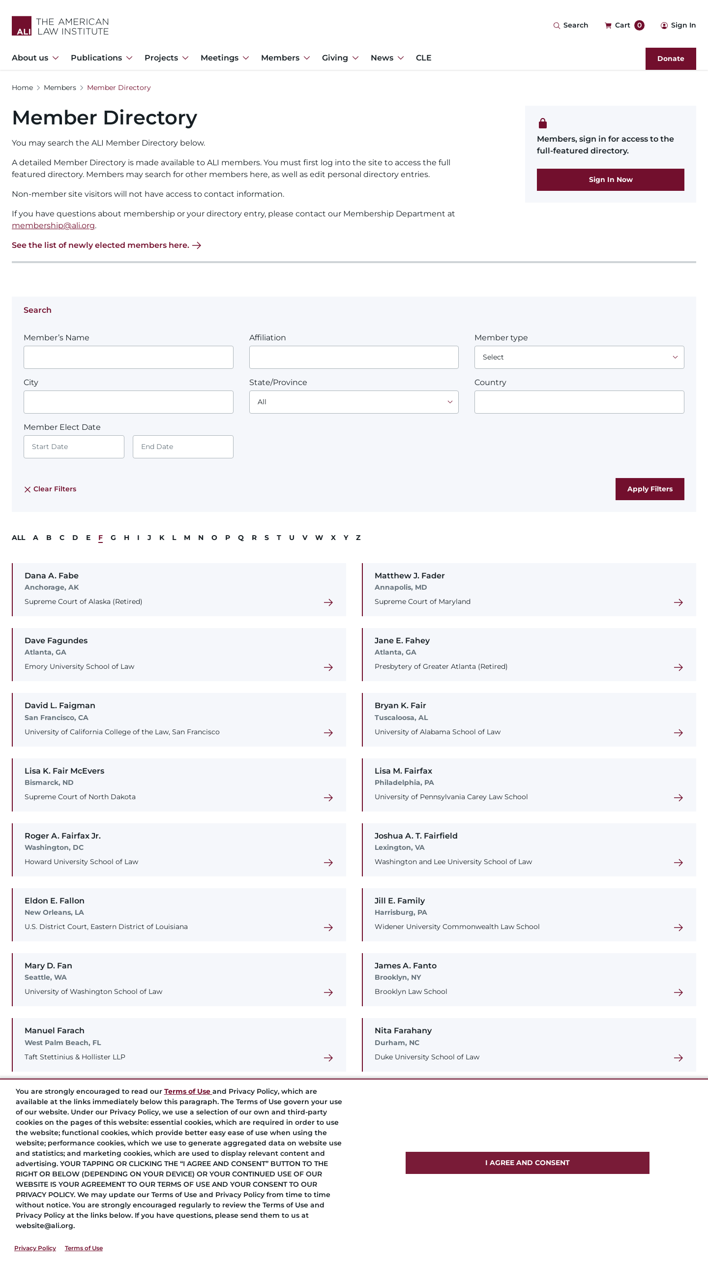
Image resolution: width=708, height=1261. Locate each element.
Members (60, 87)
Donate (670, 58)
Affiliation (267, 337)
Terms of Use (84, 1248)
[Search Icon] (571, 25)
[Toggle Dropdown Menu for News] (398, 58)
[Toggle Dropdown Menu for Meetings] (243, 58)
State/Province (278, 382)
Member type (501, 337)
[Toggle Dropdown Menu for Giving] (353, 58)
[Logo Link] (60, 26)
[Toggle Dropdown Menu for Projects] (183, 58)
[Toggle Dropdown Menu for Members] (304, 58)
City (31, 382)
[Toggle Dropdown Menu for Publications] (127, 58)
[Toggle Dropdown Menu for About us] (53, 58)
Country (490, 382)
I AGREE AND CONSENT (527, 1162)
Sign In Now (611, 179)
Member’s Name (56, 337)
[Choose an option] (579, 357)
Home (22, 87)
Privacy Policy (35, 1248)
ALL (18, 537)
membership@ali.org (53, 225)
